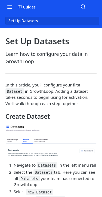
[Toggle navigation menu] (9, 7)
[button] (51, 141)
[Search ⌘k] (83, 7)
